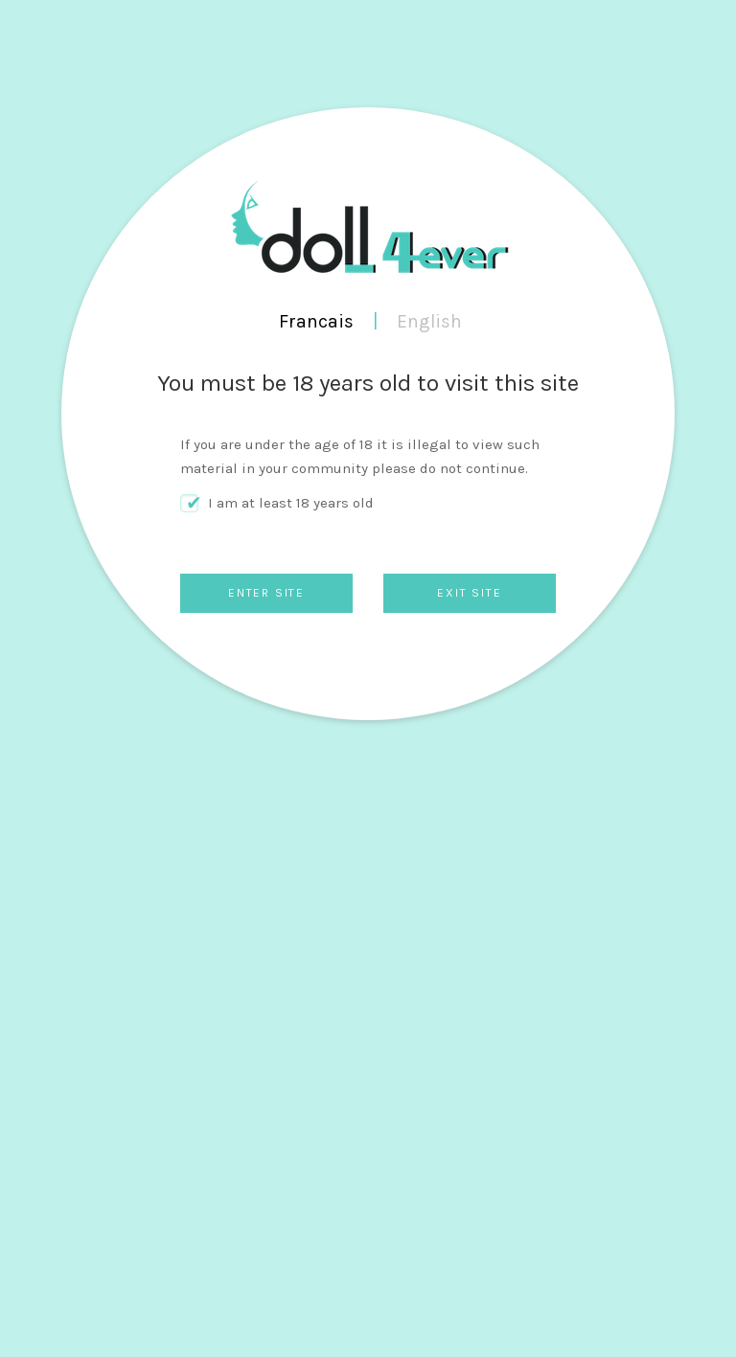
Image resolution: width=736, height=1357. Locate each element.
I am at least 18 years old (291, 502)
